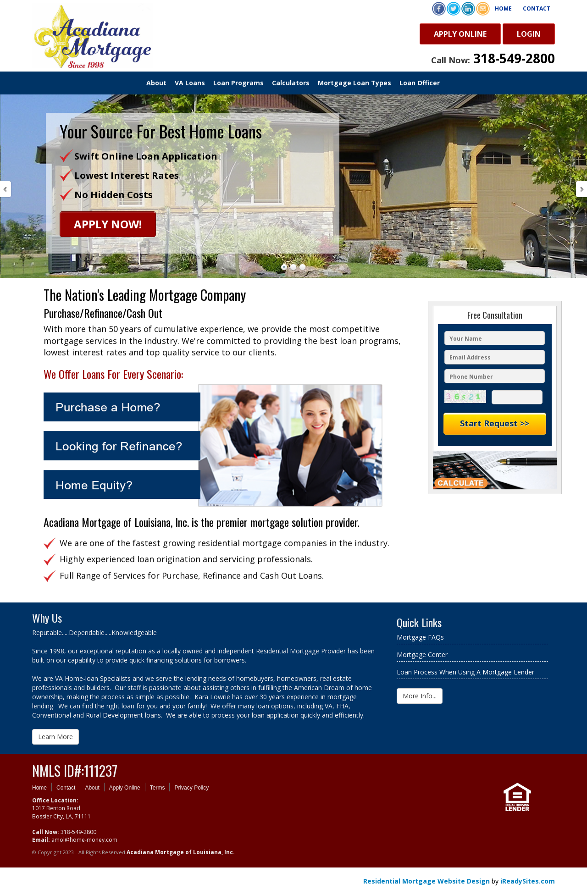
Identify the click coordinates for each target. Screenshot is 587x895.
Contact (536, 8)
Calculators (291, 82)
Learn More (55, 736)
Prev (6, 189)
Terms (157, 788)
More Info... (420, 695)
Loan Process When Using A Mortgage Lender (465, 672)
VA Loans (190, 82)
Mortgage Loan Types (354, 82)
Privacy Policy (191, 788)
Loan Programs (238, 82)
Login (529, 34)
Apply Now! (108, 224)
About (156, 82)
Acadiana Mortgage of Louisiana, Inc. (181, 852)
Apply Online (460, 34)
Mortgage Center (422, 654)
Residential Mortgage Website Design (426, 881)
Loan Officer (419, 82)
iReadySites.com (527, 881)
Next (581, 189)
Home (503, 8)
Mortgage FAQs (420, 637)
